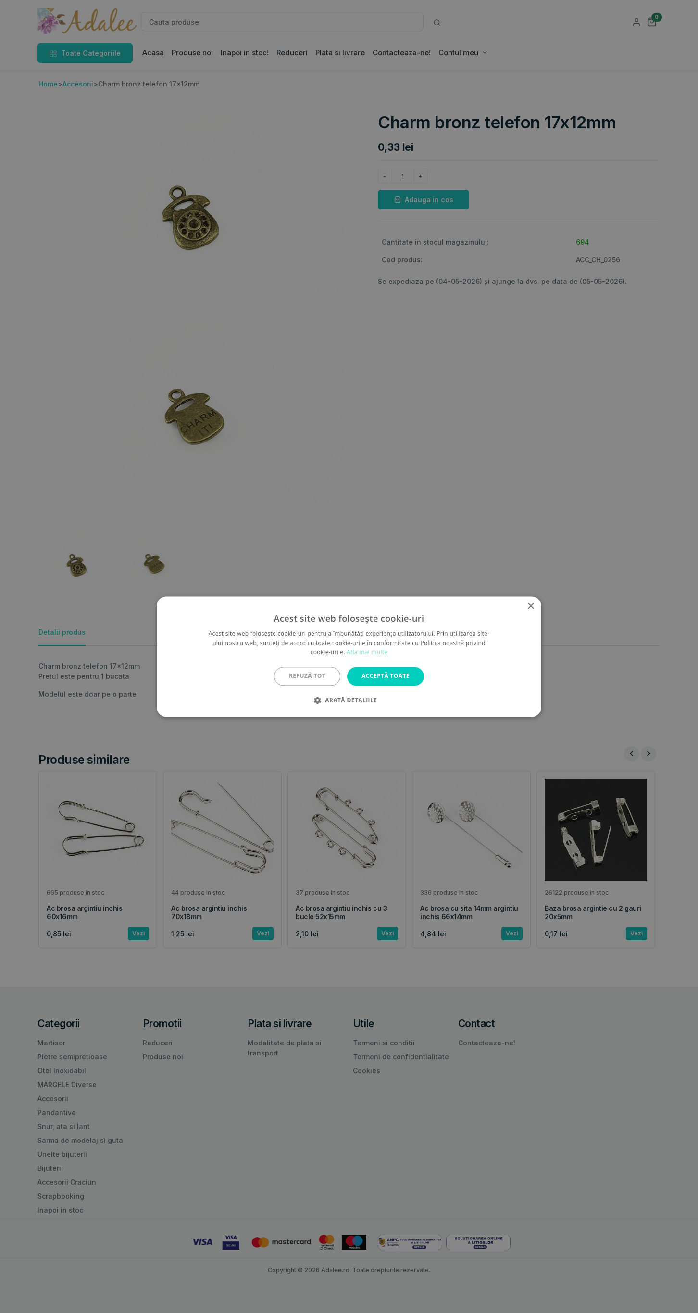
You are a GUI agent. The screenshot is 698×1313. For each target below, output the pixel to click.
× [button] (530, 606)
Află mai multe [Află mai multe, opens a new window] (367, 653)
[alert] (349, 656)
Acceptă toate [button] (385, 676)
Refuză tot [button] (307, 676)
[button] (349, 700)
